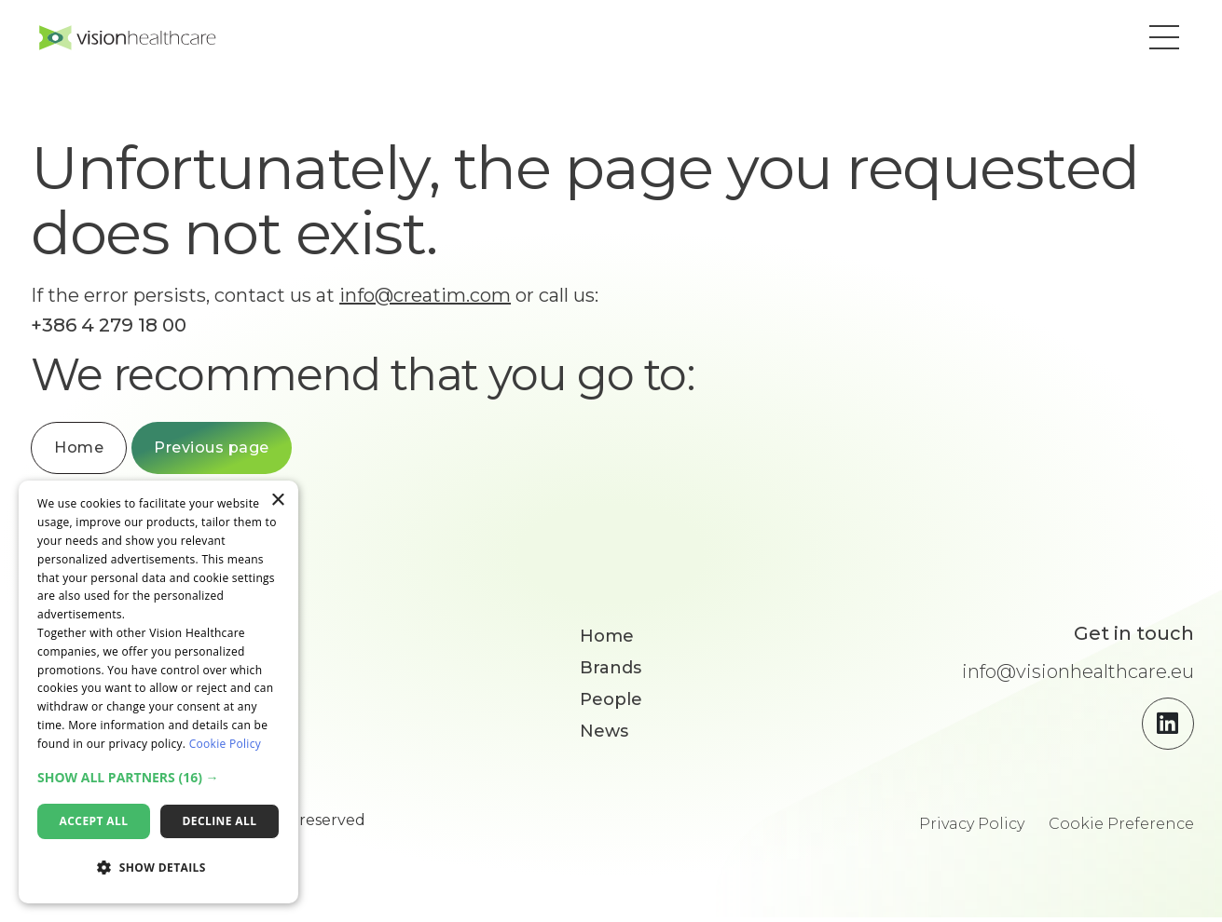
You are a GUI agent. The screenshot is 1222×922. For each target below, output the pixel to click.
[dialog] (158, 692)
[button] (1158, 40)
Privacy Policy (971, 828)
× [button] (277, 501)
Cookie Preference (1121, 828)
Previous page (225, 452)
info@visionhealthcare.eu (1078, 676)
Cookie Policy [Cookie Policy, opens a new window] (225, 744)
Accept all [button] (94, 821)
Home (92, 452)
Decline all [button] (220, 821)
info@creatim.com (439, 300)
